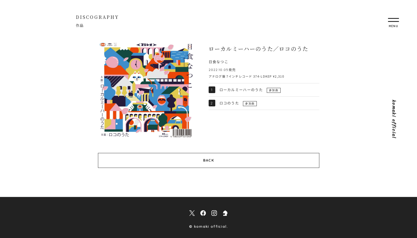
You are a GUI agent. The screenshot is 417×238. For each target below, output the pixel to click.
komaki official (394, 119)
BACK (208, 160)
